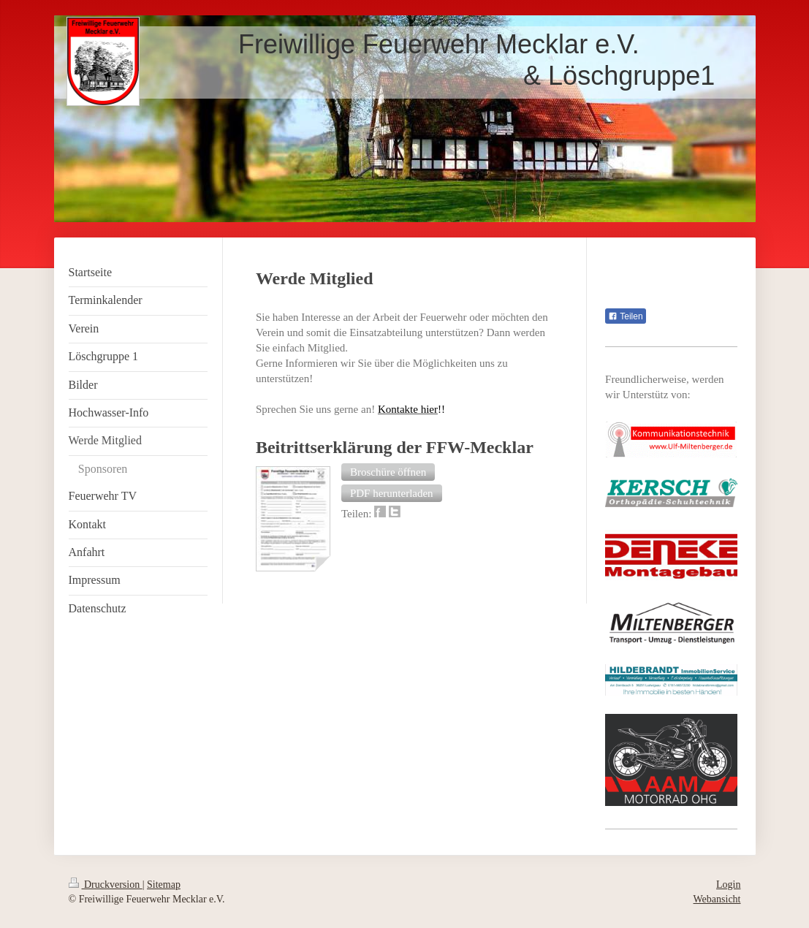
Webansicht (717, 899)
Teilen (625, 316)
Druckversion (106, 884)
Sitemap (164, 884)
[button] (388, 472)
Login (728, 884)
